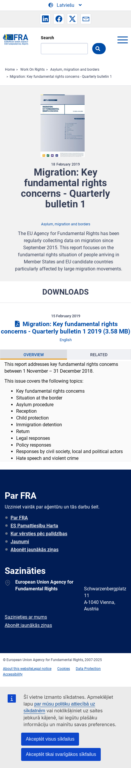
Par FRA (19, 518)
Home (10, 69)
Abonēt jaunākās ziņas (34, 549)
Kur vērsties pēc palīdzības (39, 533)
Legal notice (41, 669)
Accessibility (13, 674)
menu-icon (122, 40)
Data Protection (88, 669)
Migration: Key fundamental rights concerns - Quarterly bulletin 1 (61, 77)
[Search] (64, 48)
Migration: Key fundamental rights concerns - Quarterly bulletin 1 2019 (65, 328)
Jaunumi (20, 541)
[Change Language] (65, 5)
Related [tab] (99, 354)
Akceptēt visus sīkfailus (50, 738)
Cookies (63, 669)
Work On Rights (32, 69)
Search (47, 37)
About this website (17, 669)
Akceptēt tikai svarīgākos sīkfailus (61, 754)
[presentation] (33, 355)
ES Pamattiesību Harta (34, 525)
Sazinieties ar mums (26, 617)
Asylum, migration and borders (74, 69)
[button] (45, 19)
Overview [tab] (33, 354)
